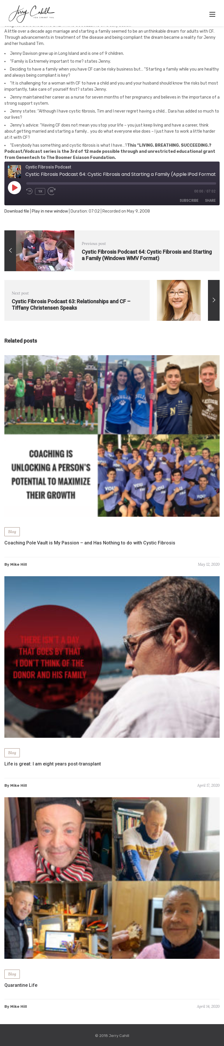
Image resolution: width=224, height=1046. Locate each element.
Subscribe (189, 200)
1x (40, 191)
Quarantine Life (20, 985)
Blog (12, 531)
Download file (16, 211)
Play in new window (50, 211)
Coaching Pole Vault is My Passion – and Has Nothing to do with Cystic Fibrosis (89, 543)
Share (210, 200)
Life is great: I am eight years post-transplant (52, 764)
